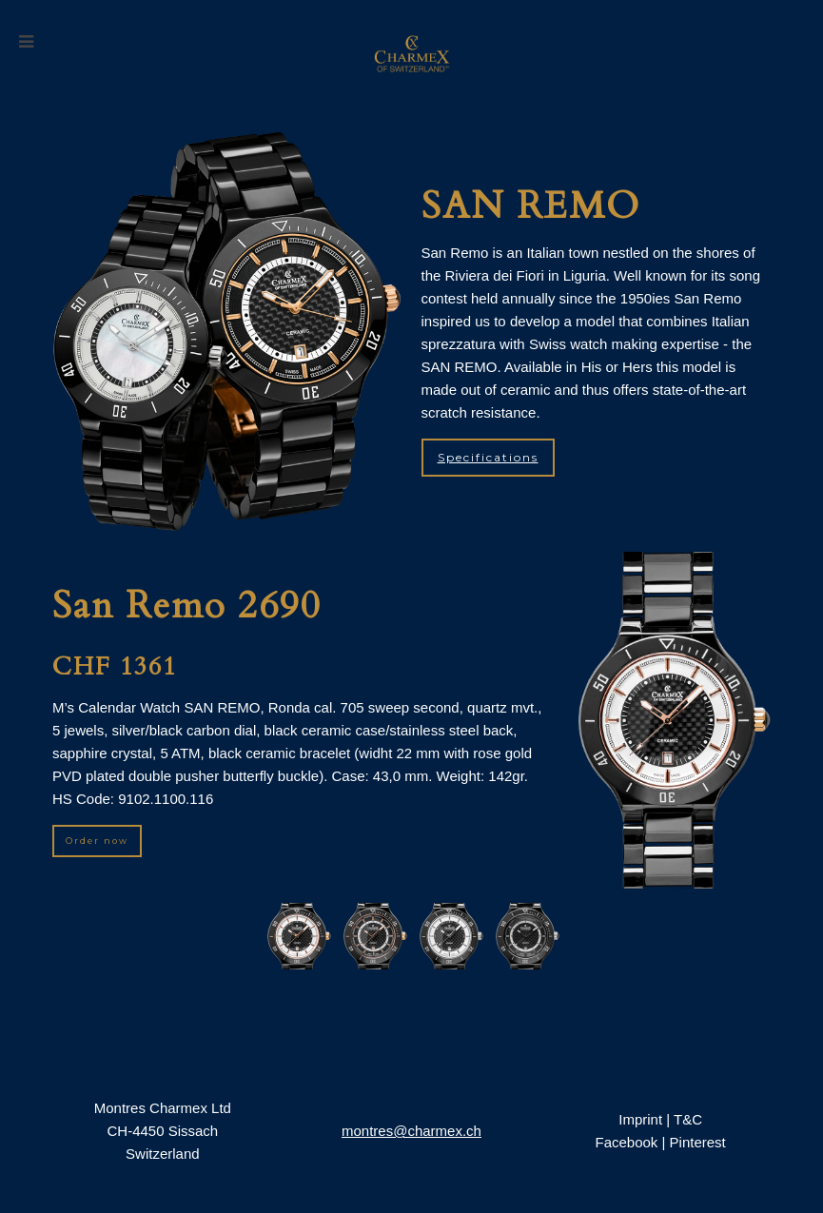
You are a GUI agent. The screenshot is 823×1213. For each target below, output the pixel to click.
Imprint (640, 1119)
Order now (97, 840)
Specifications (488, 457)
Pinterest (698, 1142)
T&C (688, 1119)
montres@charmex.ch (411, 1131)
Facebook (626, 1142)
